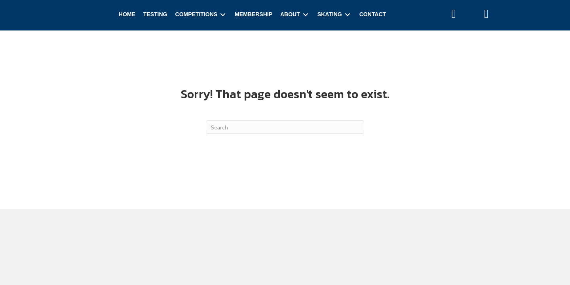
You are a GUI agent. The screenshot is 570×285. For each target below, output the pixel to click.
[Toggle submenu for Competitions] (223, 14)
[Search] (285, 127)
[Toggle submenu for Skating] (347, 14)
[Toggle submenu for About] (305, 14)
